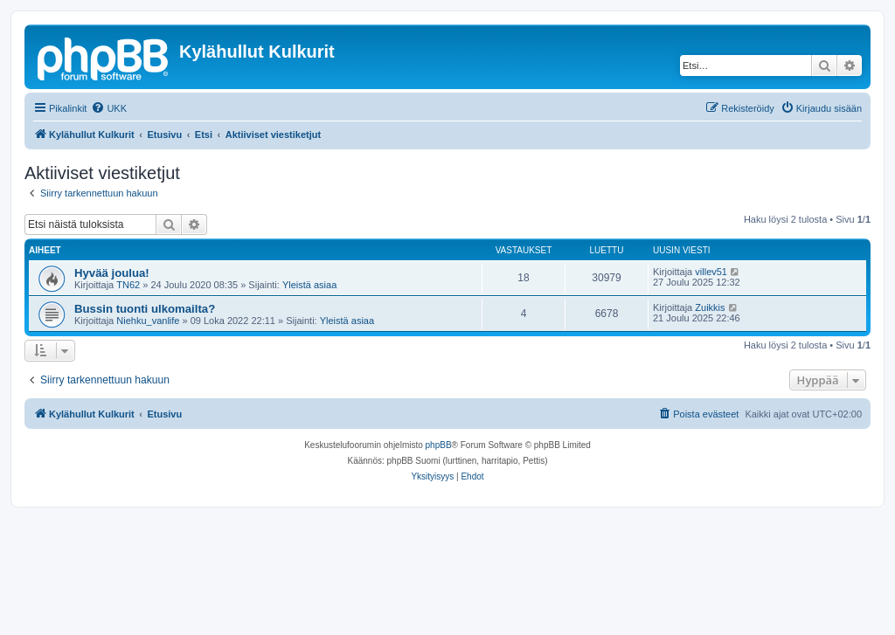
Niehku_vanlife (147, 320)
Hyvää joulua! (111, 273)
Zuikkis (710, 307)
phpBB (439, 445)
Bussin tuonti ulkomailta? (144, 308)
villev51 (711, 271)
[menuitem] (109, 108)
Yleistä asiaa (309, 285)
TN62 (128, 285)
